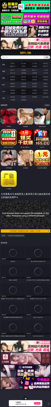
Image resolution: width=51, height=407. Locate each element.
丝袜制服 (23, 73)
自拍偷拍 (23, 70)
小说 (3, 91)
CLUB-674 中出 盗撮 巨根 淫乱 (16, 235)
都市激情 (12, 90)
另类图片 (45, 86)
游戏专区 (45, 63)
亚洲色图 (23, 83)
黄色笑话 (34, 93)
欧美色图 (34, 83)
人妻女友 (34, 90)
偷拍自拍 (23, 77)
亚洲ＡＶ (12, 70)
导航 (3, 98)
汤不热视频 (45, 97)
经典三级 (23, 79)
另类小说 (23, 93)
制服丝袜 (12, 79)
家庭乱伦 (23, 90)
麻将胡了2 (12, 66)
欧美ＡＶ (34, 70)
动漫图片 (45, 83)
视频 (3, 71)
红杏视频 (12, 100)
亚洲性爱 (12, 77)
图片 (3, 85)
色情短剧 (23, 100)
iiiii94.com (25, 53)
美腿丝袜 (12, 86)
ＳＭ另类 (45, 73)
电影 (3, 78)
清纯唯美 (23, 86)
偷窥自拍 (12, 83)
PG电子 (13, 63)
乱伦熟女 (34, 79)
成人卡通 (34, 77)
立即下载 (37, 403)
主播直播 (34, 73)
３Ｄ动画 (45, 70)
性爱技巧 (45, 93)
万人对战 (34, 63)
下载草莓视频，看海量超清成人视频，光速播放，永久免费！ (29, 231)
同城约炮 (12, 97)
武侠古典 (45, 90)
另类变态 (45, 79)
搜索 (47, 57)
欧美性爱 (45, 77)
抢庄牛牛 (45, 66)
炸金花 (23, 66)
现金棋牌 (34, 66)
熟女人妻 (12, 73)
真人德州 (23, 63)
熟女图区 (34, 86)
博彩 (3, 65)
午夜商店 (23, 97)
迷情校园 (12, 93)
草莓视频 (34, 97)
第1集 (3, 235)
